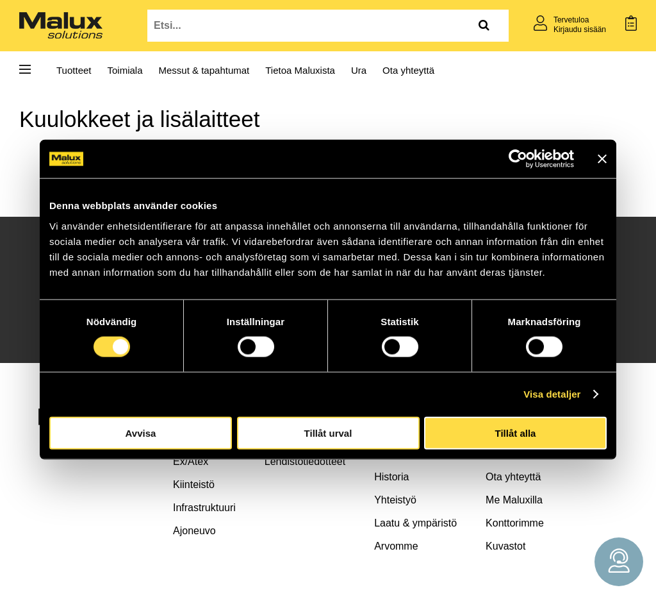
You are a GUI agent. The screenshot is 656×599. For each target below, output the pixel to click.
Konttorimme (515, 523)
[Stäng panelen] (602, 159)
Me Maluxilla (514, 499)
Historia (391, 476)
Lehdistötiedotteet (305, 461)
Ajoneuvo (194, 530)
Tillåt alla (515, 432)
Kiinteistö (194, 484)
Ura (358, 70)
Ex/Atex (190, 461)
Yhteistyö (395, 499)
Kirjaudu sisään (580, 29)
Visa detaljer (551, 394)
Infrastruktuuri (204, 507)
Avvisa (141, 432)
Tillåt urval (328, 432)
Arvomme (396, 546)
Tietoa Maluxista (300, 70)
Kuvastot (505, 546)
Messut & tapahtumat (204, 70)
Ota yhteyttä (408, 70)
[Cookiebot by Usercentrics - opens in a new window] (518, 159)
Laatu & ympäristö (415, 523)
